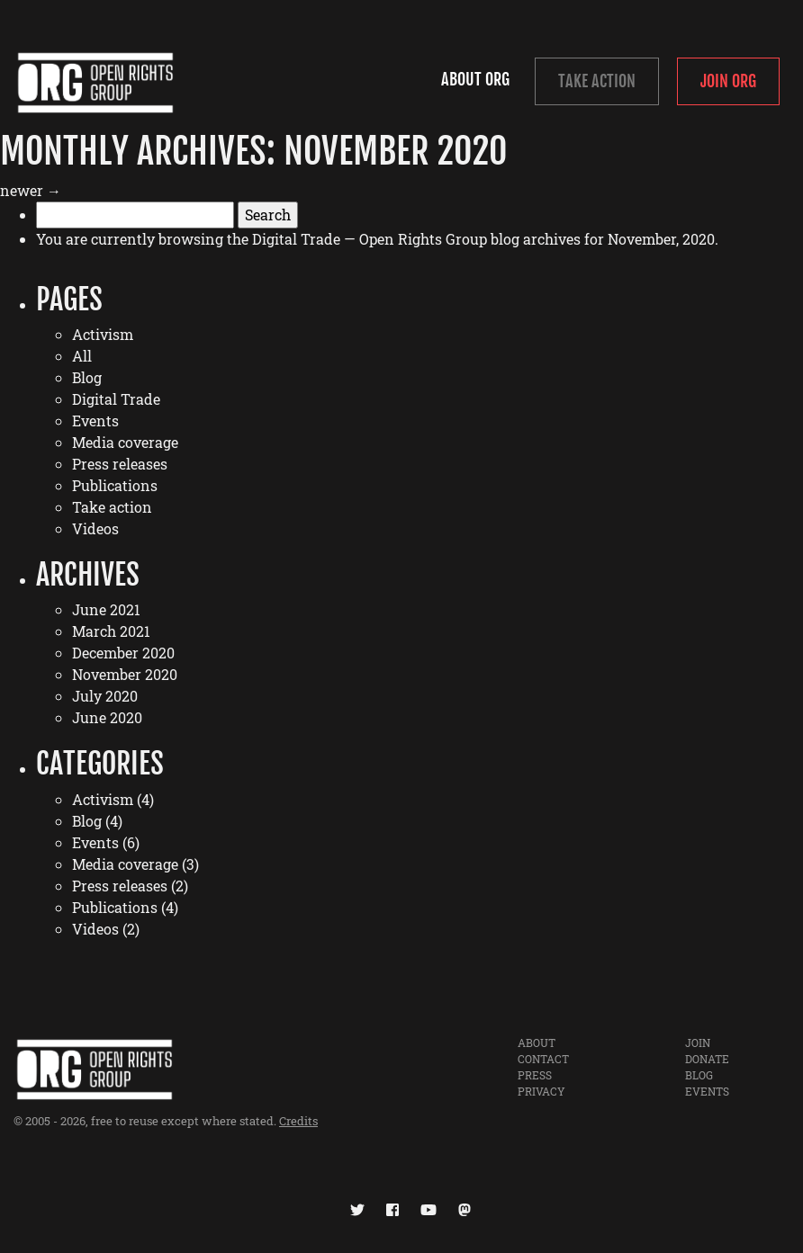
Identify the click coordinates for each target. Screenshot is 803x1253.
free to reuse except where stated (182, 1121)
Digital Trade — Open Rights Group (369, 238)
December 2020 (123, 652)
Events (95, 420)
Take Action (597, 81)
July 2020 (105, 695)
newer (30, 190)
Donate (707, 1059)
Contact (543, 1059)
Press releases (119, 463)
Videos (95, 528)
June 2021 (106, 609)
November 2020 (124, 674)
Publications (115, 485)
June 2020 (107, 717)
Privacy (541, 1091)
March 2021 (111, 631)
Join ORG (728, 81)
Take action (112, 506)
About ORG (475, 79)
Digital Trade (116, 398)
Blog (87, 377)
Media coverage (125, 442)
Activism (102, 334)
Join (697, 1042)
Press (535, 1075)
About (536, 1042)
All (82, 355)
